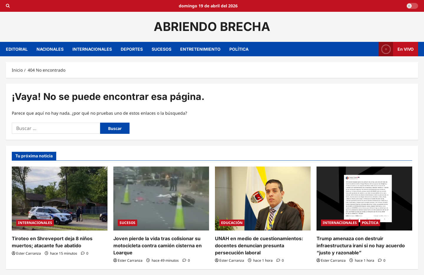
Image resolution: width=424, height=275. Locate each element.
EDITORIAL (17, 49)
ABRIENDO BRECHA (212, 26)
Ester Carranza (28, 253)
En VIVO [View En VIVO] (396, 49)
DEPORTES (132, 49)
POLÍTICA (239, 49)
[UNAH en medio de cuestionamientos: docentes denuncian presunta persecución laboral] (263, 198)
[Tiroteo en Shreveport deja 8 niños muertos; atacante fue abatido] (59, 198)
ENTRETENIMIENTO (200, 49)
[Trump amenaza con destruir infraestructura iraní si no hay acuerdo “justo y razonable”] (364, 198)
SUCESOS (161, 49)
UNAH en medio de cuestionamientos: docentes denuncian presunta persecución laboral (259, 246)
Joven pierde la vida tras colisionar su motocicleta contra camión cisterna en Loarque (157, 246)
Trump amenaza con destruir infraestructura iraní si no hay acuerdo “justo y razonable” (361, 246)
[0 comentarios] (84, 253)
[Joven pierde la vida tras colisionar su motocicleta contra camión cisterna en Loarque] (161, 198)
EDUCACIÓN (232, 222)
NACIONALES (50, 49)
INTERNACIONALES (92, 49)
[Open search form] (8, 5)
